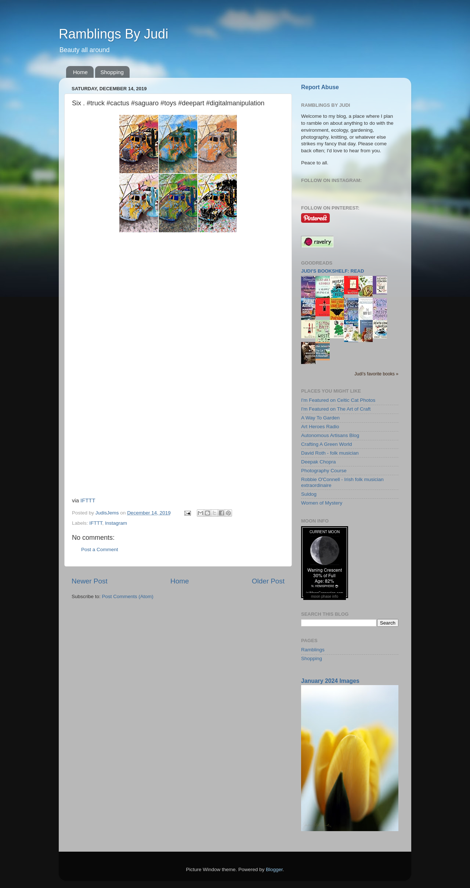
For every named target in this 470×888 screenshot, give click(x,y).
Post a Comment (99, 549)
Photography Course (324, 470)
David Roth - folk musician (330, 453)
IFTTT (87, 500)
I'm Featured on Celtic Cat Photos (338, 400)
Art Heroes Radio (320, 426)
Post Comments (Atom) (127, 596)
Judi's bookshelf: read (332, 271)
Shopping (112, 72)
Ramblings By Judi (113, 33)
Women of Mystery (321, 503)
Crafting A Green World (326, 444)
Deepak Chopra (318, 462)
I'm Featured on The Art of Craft (335, 409)
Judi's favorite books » (376, 373)
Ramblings (313, 649)
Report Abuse (320, 87)
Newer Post (90, 581)
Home (80, 72)
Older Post (268, 581)
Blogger (274, 869)
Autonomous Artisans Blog (330, 435)
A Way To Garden (320, 418)
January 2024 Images (330, 681)
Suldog (309, 494)
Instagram (116, 523)
